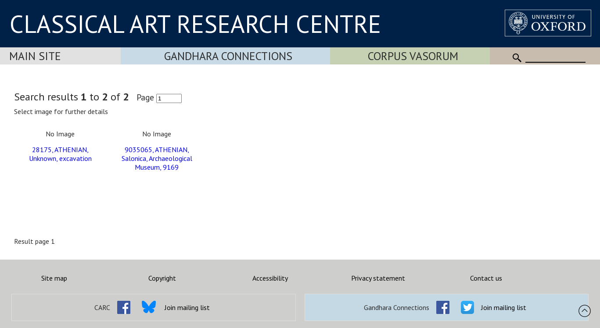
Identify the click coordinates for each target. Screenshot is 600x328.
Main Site (35, 56)
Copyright (162, 278)
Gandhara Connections (228, 56)
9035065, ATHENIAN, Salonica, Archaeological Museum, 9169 (157, 158)
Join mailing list (187, 307)
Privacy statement (378, 278)
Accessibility (270, 278)
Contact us (486, 278)
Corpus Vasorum (413, 56)
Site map (54, 278)
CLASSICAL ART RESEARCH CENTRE (195, 23)
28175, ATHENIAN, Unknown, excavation (60, 154)
